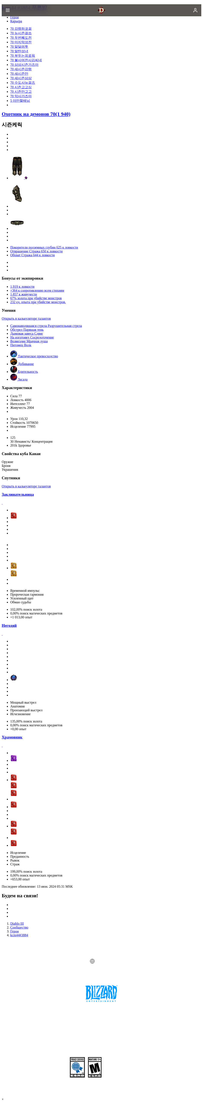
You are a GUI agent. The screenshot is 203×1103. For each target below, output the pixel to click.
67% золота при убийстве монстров (36, 298)
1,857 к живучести (23, 294)
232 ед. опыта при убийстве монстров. (38, 302)
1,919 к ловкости (22, 286)
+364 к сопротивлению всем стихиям (37, 290)
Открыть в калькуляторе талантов (26, 318)
